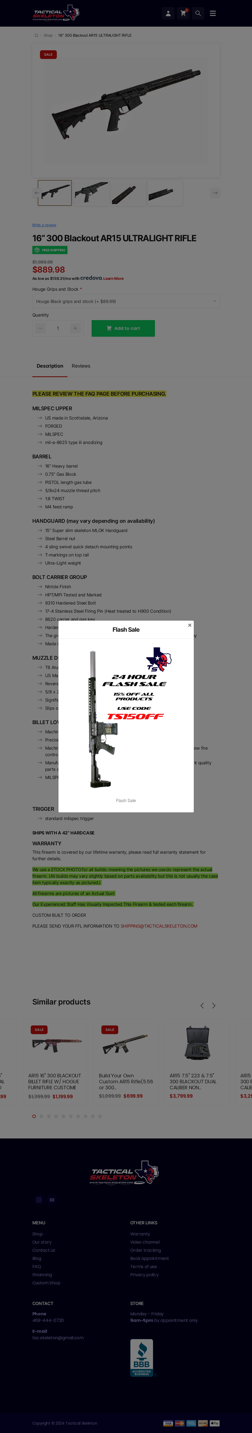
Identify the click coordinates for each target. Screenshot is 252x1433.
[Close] (190, 625)
